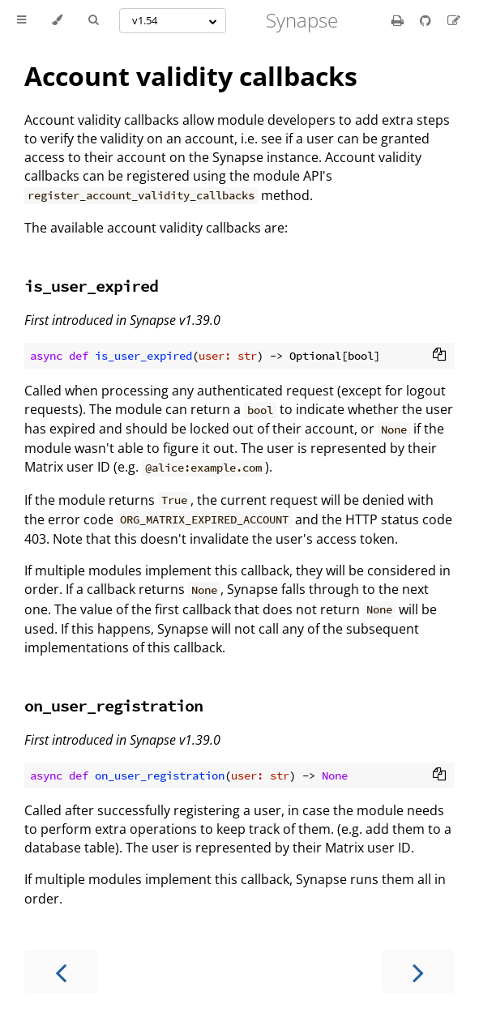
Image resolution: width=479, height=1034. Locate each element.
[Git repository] (427, 20)
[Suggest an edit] (454, 20)
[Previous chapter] (60, 971)
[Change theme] (57, 20)
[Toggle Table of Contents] (21, 20)
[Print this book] (399, 20)
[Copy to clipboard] (439, 355)
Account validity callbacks (190, 75)
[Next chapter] (418, 971)
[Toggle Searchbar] (93, 20)
